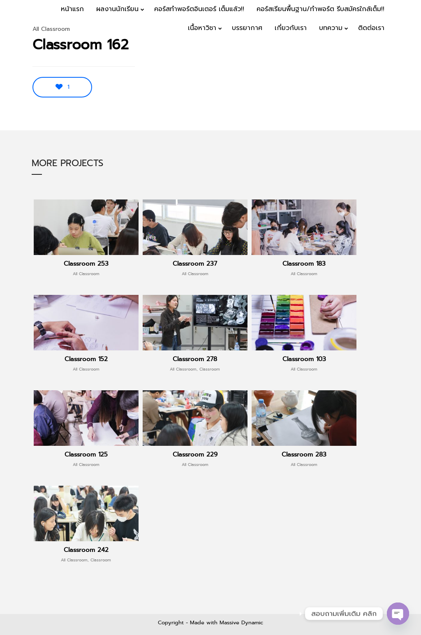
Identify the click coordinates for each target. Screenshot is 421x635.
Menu (397, 54)
